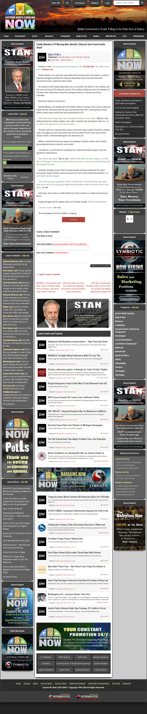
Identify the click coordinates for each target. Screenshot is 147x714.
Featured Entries (82, 671)
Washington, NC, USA (129, 223)
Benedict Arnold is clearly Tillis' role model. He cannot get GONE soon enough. (16, 310)
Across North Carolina (124, 313)
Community (65, 36)
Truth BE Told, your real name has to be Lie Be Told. (16, 343)
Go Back (73, 219)
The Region (120, 371)
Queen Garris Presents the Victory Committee (17, 534)
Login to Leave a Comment (49, 276)
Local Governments (123, 340)
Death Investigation (123, 122)
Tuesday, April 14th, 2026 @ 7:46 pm (65, 449)
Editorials (80, 287)
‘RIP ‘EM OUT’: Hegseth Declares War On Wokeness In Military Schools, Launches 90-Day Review (77, 414)
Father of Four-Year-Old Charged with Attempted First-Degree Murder (16, 526)
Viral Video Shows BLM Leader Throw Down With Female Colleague (74, 555)
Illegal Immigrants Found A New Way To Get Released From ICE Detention (77, 386)
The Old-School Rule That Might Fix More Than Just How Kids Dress (77, 442)
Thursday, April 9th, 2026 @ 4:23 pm (65, 520)
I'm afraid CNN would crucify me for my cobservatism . (17, 264)
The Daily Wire (88, 66)
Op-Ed (34, 36)
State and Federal (73, 293)
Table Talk (56, 3)
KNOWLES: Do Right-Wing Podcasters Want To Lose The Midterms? (15, 559)
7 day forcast (134, 212)
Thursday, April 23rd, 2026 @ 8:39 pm (65, 365)
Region (96, 36)
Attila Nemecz (104, 534)
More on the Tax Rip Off (12, 508)
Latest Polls (64, 671)
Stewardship (138, 36)
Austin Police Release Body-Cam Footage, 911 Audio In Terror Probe (77, 611)
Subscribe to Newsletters (99, 685)
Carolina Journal (103, 379)
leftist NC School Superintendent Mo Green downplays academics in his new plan (17, 491)
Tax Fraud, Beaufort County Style (16, 540)
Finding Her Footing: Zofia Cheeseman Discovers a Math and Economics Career (76, 527)
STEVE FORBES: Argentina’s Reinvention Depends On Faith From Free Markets (78, 513)
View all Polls (24, 177)
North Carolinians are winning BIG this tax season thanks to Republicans (76, 455)
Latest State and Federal (50, 335)
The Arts (119, 367)
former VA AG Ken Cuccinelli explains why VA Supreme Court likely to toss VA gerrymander (16, 501)
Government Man (103, 604)
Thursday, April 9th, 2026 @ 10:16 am (65, 604)
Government (20, 36)
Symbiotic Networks (123, 482)
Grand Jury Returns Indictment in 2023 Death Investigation (129, 102)
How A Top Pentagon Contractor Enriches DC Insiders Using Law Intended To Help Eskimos (78, 583)
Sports (118, 359)
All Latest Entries (10, 577)
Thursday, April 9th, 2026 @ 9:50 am (65, 618)
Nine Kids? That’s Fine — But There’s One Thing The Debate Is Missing (76, 569)
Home (6, 36)
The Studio (119, 375)
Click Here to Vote (10, 176)
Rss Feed (116, 685)
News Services (78, 284)
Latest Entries (101, 671)
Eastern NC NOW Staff (102, 462)
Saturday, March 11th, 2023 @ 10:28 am (73, 57)
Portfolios (46, 665)
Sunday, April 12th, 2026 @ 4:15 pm (64, 507)
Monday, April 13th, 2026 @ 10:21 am (65, 463)
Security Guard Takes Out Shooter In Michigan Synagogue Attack (75, 428)
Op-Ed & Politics (78, 290)
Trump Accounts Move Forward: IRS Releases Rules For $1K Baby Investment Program (78, 499)
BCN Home (82, 658)
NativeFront (111, 36)
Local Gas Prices (122, 459)
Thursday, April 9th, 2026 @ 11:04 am (65, 548)
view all (23, 114)
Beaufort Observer (101, 658)
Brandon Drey (47, 69)
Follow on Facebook (77, 685)
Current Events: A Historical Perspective (73, 665)
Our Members (46, 658)
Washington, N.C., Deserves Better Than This (69, 595)
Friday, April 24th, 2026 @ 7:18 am (64, 351)
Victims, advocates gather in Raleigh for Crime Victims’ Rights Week (16, 569)
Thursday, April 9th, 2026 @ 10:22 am (65, 562)
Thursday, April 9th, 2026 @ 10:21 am (65, 590)
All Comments (8, 404)
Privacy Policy (60, 685)
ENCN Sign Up (64, 658)
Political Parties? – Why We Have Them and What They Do (16, 546)
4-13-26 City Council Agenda (127, 108)
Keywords (127, 685)
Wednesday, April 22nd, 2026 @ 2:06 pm (66, 435)
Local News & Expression (126, 343)
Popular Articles (122, 472)
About (35, 685)
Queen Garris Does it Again (14, 552)
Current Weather (101, 665)
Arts (125, 36)
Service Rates (46, 685)
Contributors (80, 3)
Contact (27, 685)
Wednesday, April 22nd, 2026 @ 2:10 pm (66, 421)
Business (49, 36)
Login (107, 3)
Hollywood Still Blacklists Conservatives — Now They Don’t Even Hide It (16, 516)
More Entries (66, 60)
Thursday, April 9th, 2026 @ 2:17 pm (65, 534)
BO (67, 3)
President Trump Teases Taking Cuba (65, 540)
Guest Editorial (69, 287)
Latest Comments (46, 671)
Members (95, 3)
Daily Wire (55, 60)
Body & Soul (81, 36)
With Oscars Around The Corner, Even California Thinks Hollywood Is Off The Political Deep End (73, 400)
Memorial (119, 347)
